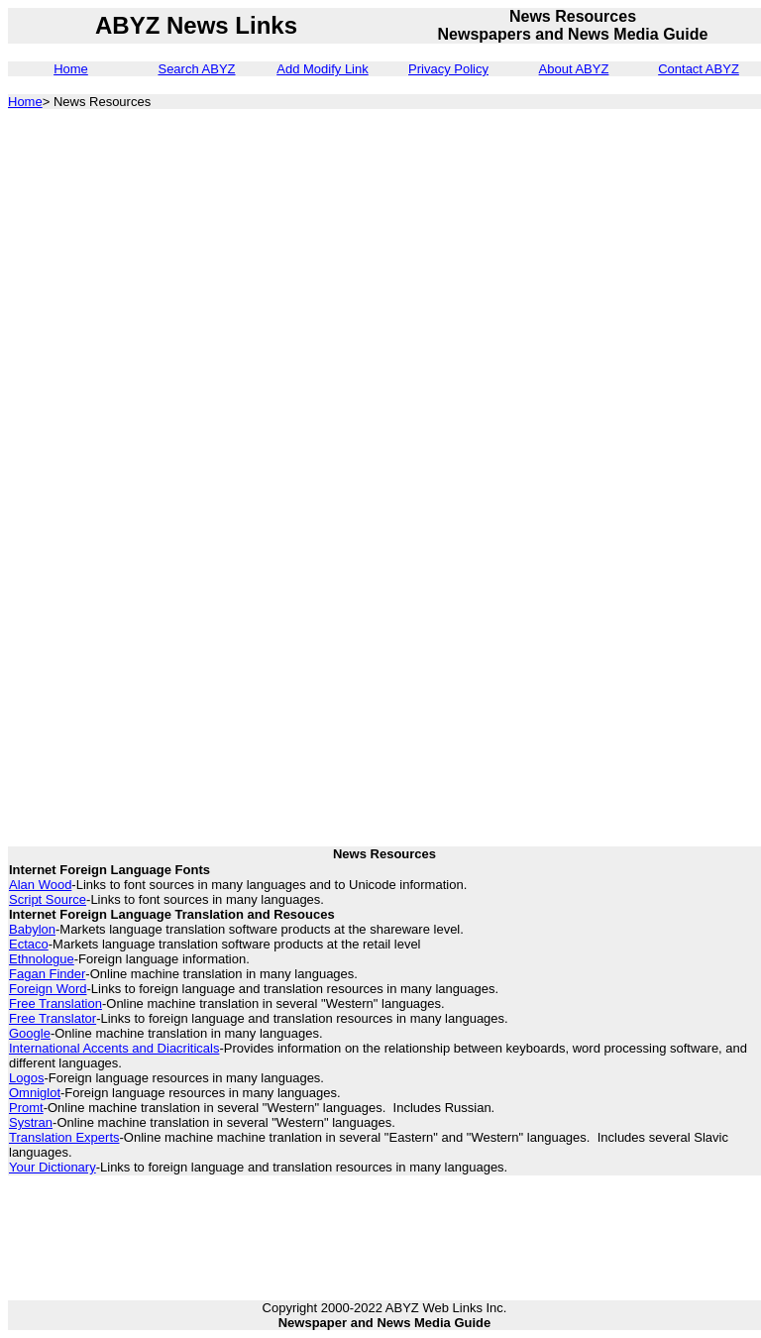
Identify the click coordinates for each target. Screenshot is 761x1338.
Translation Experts (64, 1137)
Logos (26, 1077)
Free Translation (55, 1003)
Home (71, 68)
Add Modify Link (322, 68)
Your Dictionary (52, 1167)
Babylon (32, 929)
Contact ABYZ (698, 68)
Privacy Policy (448, 68)
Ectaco (29, 944)
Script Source (47, 899)
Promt (26, 1107)
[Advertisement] (642, 424)
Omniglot (34, 1092)
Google (30, 1033)
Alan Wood (40, 884)
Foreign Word (48, 988)
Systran (31, 1122)
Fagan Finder (47, 973)
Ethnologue (41, 958)
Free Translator (52, 1018)
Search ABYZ (196, 68)
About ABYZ (574, 68)
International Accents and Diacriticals (114, 1048)
